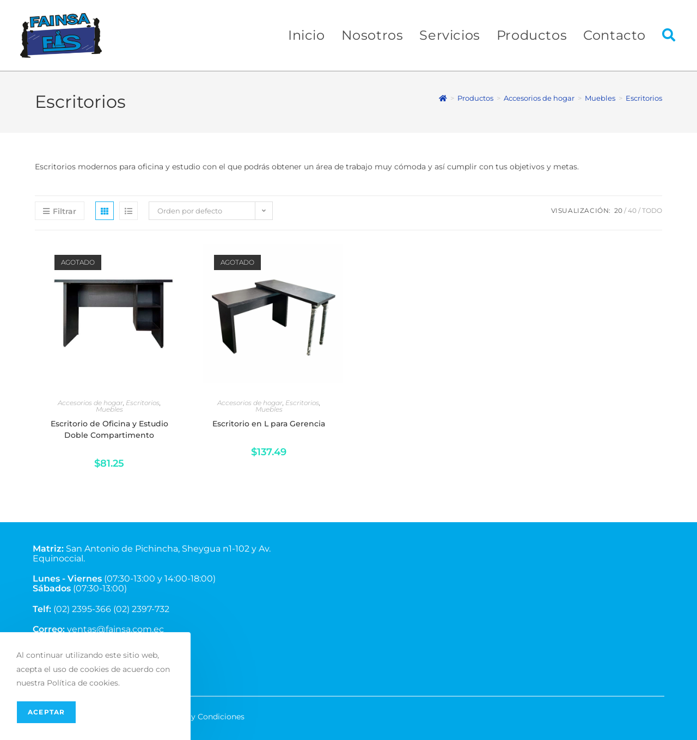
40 (632, 210)
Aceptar (46, 712)
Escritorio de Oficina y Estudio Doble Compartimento (109, 429)
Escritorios (644, 98)
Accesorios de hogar (90, 403)
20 (618, 210)
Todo (652, 210)
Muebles (109, 409)
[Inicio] (443, 98)
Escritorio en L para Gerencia (268, 424)
